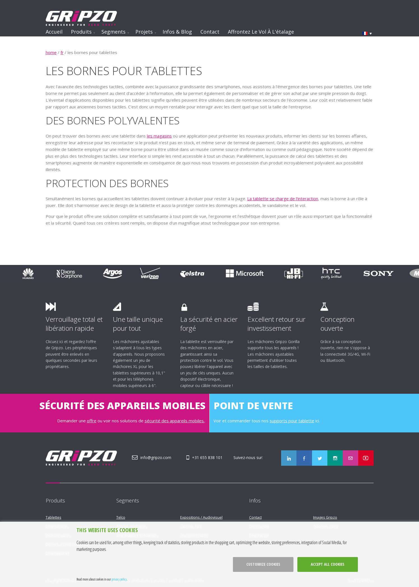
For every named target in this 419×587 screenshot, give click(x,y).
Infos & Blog (177, 31)
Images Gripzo (325, 517)
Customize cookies (263, 564)
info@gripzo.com (155, 457)
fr (62, 52)
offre (91, 420)
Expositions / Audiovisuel (201, 517)
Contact (209, 31)
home (51, 52)
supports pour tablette (292, 420)
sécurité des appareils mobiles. (175, 420)
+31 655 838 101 (207, 457)
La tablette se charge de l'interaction (282, 198)
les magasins (159, 136)
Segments (113, 31)
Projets (144, 31)
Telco (120, 517)
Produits (81, 31)
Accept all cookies (327, 564)
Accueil (54, 31)
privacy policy (119, 579)
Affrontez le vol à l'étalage (261, 31)
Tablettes (53, 517)
